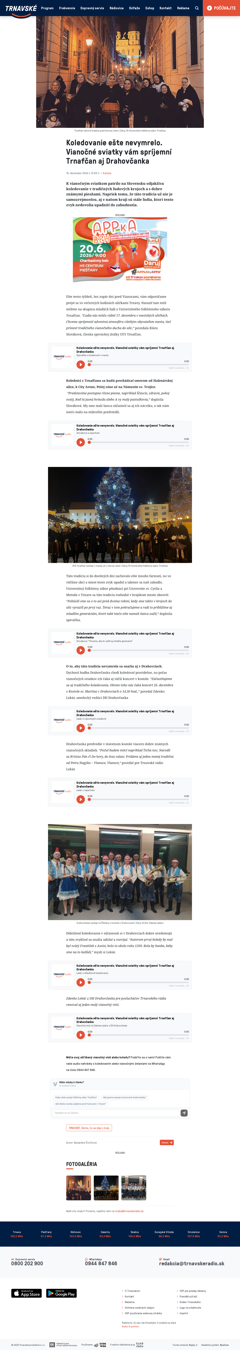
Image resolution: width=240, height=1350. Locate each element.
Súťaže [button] (134, 8)
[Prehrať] (81, 364)
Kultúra (107, 173)
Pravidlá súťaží (188, 1296)
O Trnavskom (132, 1291)
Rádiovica (117, 8)
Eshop (150, 8)
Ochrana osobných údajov (139, 1307)
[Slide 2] (123, 280)
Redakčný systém (210, 1345)
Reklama (183, 8)
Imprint (184, 1313)
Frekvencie (67, 8)
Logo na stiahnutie (190, 1307)
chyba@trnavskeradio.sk (129, 1211)
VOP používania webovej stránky (143, 1313)
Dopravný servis (92, 8)
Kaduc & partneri (130, 1326)
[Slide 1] (116, 280)
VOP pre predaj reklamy (193, 1291)
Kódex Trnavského (190, 1302)
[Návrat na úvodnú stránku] (21, 11)
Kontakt (166, 8)
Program (47, 8)
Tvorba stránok (180, 1345)
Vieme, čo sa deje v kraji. (89, 1128)
